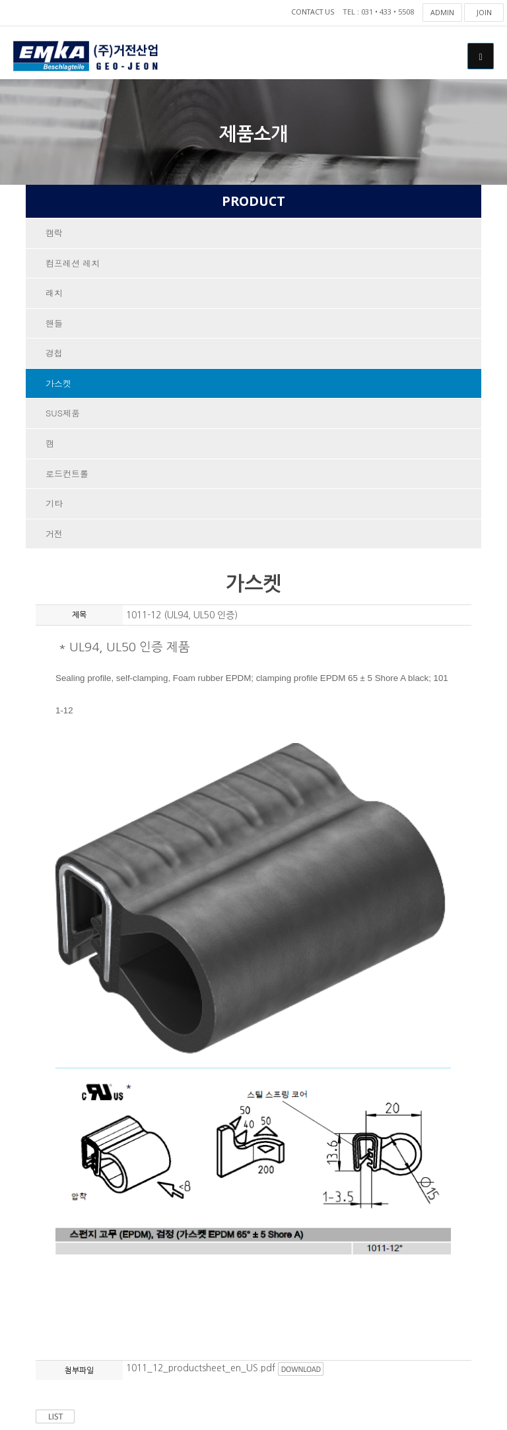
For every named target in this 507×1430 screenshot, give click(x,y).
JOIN (484, 12)
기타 (54, 506)
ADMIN (442, 12)
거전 (54, 537)
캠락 (54, 233)
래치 (54, 294)
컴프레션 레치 (73, 263)
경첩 (54, 354)
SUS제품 (63, 415)
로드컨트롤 (67, 476)
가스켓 (58, 385)
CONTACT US (311, 12)
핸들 (54, 324)
